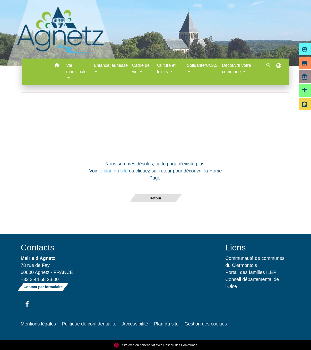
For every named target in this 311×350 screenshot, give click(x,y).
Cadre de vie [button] (140, 68)
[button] (57, 66)
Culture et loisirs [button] (166, 68)
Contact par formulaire (43, 287)
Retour (155, 198)
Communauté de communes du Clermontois (255, 262)
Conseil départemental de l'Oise (252, 283)
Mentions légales (38, 323)
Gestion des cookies (205, 323)
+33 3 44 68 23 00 (40, 279)
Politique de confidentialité (89, 323)
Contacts (37, 247)
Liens (235, 247)
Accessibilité (135, 323)
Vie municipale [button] (76, 68)
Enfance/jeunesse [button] (111, 65)
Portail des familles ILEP (250, 272)
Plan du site (166, 323)
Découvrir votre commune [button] (236, 68)
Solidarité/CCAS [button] (202, 65)
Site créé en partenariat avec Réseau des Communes (155, 345)
